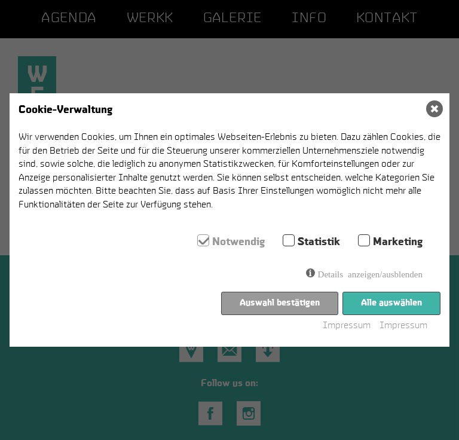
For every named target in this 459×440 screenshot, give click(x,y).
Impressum (347, 326)
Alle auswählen (391, 302)
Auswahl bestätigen (280, 302)
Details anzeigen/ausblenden (370, 273)
